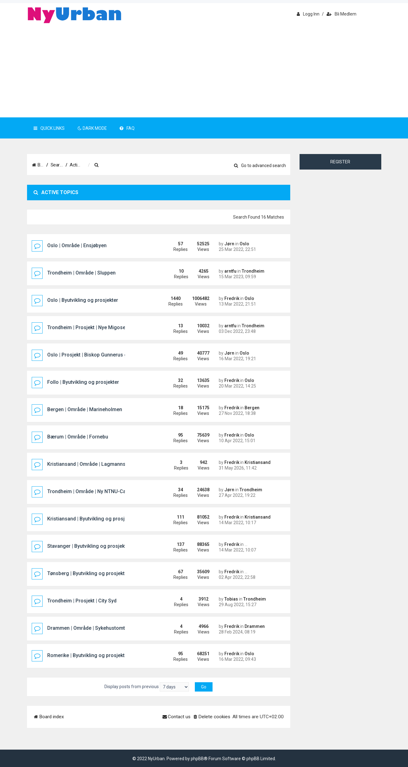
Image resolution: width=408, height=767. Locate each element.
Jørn (229, 243)
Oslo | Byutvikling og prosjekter (82, 300)
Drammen (255, 626)
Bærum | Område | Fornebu (77, 437)
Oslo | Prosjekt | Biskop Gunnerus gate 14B (95, 355)
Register (340, 161)
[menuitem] (128, 165)
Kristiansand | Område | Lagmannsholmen (95, 464)
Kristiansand (258, 462)
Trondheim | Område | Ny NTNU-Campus (93, 491)
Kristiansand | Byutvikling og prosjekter (91, 519)
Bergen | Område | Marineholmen (84, 409)
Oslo (244, 243)
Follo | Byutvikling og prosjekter (83, 382)
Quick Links (49, 128)
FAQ (127, 128)
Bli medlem (341, 13)
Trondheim (253, 271)
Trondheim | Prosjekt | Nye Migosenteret (93, 327)
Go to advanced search (260, 165)
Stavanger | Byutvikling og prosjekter (89, 546)
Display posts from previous (146, 687)
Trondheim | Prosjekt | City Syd (82, 601)
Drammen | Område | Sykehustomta (87, 628)
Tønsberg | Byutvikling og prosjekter (88, 573)
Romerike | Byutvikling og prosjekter (88, 655)
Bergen (252, 407)
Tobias (231, 599)
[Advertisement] (204, 70)
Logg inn (308, 13)
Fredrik (231, 298)
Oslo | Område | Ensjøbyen (77, 245)
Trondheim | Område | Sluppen (81, 273)
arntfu (230, 271)
